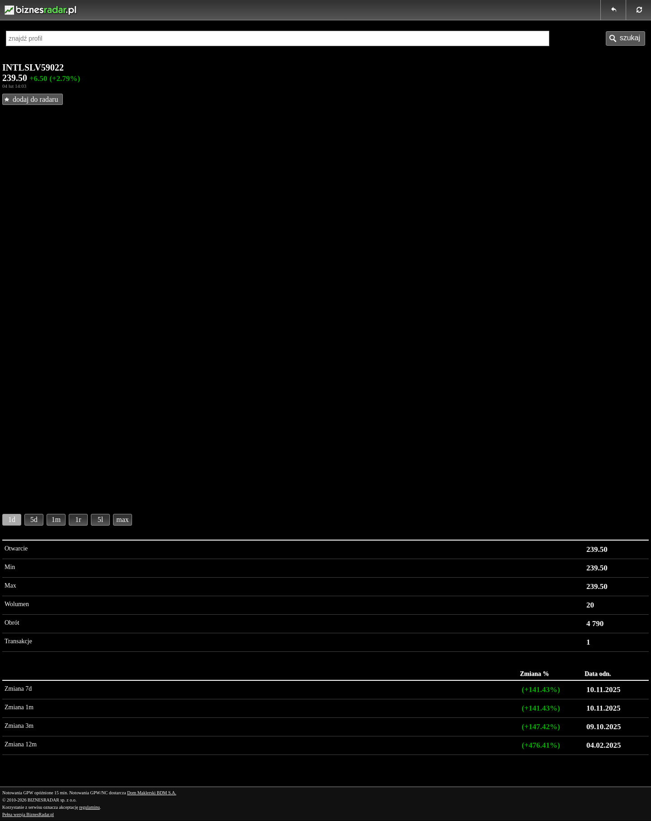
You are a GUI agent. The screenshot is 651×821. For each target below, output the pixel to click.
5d (34, 519)
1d (11, 519)
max (122, 519)
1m (56, 519)
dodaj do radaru (35, 99)
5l (100, 519)
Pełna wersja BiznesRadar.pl (28, 814)
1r (78, 519)
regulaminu (89, 807)
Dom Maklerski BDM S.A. (151, 792)
